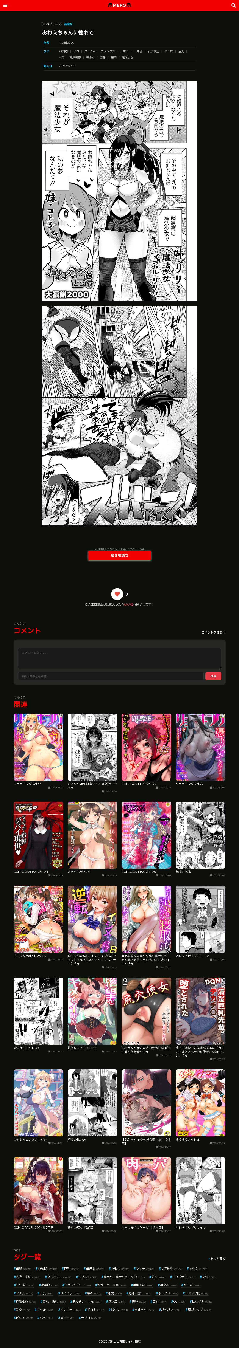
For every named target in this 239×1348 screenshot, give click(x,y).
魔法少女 (127, 57)
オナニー (70, 1310)
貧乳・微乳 (54, 1301)
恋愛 (115, 1293)
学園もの (143, 1285)
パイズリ (70, 1293)
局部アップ (199, 1310)
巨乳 (181, 51)
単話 (139, 51)
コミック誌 (196, 1293)
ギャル (45, 1310)
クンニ (116, 1301)
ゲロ (76, 51)
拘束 (61, 57)
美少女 (90, 57)
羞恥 (103, 57)
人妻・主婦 (28, 1277)
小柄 (47, 1318)
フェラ (145, 1269)
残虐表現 (75, 57)
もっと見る (218, 1259)
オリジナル (183, 1277)
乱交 (23, 1310)
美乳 (47, 1293)
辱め (94, 1293)
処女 (159, 1277)
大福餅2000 (66, 43)
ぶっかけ (168, 1293)
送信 (213, 676)
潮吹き (168, 1285)
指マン (119, 1310)
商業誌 (68, 24)
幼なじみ (202, 1301)
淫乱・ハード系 (112, 1285)
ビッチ (24, 1318)
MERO (119, 5)
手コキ (95, 1310)
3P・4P (25, 1285)
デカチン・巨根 (87, 1301)
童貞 (67, 1318)
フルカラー (59, 1277)
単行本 (95, 1269)
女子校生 (153, 51)
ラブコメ (91, 1318)
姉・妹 (168, 51)
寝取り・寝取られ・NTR (124, 1277)
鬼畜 (114, 57)
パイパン (171, 1310)
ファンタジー (109, 51)
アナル (24, 1293)
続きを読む (119, 555)
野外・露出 (140, 1293)
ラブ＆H (87, 1277)
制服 (209, 1277)
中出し (120, 1269)
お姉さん (144, 1310)
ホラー (127, 51)
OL (179, 1301)
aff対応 (63, 51)
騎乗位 (49, 1285)
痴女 (160, 1301)
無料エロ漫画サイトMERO (124, 1341)
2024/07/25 (67, 66)
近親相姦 (26, 1301)
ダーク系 (89, 51)
